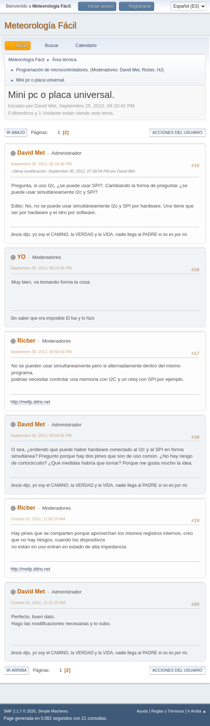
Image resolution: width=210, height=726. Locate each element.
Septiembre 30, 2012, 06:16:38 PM (41, 164)
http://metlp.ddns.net (30, 402)
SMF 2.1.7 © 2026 (20, 711)
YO (21, 257)
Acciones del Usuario (177, 132)
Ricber (148, 69)
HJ (160, 69)
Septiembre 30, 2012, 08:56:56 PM (41, 352)
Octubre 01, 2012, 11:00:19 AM (38, 519)
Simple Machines (53, 711)
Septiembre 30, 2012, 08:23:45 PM (41, 268)
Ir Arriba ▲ (197, 711)
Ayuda (142, 711)
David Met (130, 69)
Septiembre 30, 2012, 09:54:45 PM (41, 435)
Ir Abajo (16, 132)
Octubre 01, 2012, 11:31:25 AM (38, 602)
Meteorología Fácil (40, 25)
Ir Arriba (17, 670)
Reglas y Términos (167, 711)
